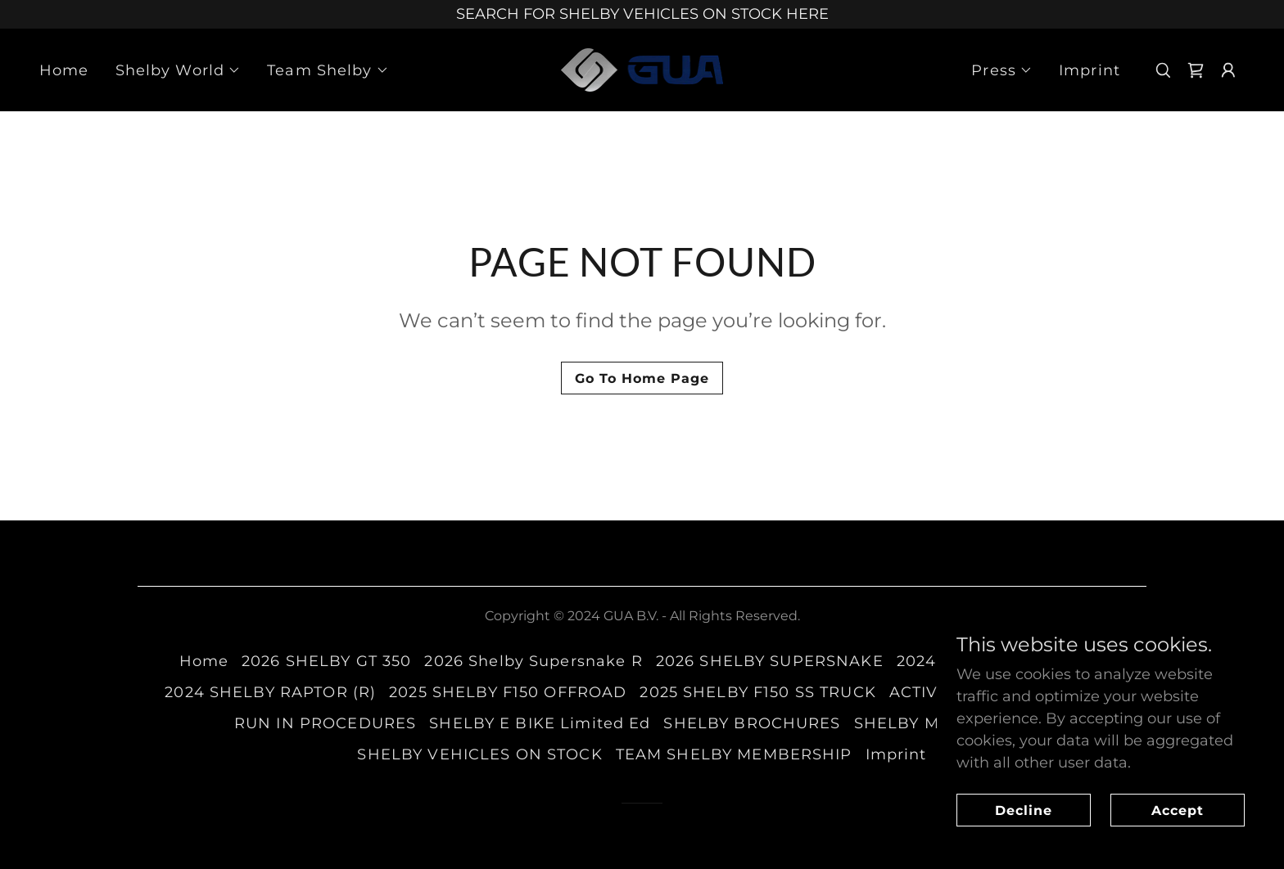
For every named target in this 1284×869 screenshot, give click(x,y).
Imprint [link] (1089, 70)
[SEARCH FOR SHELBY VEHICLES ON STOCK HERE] (642, 14)
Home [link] (64, 70)
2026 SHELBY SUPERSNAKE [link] (770, 661)
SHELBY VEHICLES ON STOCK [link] (479, 754)
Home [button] (204, 661)
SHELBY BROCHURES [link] (751, 723)
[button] (178, 70)
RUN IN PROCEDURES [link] (325, 723)
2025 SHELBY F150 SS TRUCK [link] (757, 692)
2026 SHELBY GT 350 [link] (326, 661)
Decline (1023, 810)
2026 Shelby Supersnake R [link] (533, 661)
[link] (642, 69)
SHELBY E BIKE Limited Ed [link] (539, 723)
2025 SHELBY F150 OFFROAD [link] (507, 692)
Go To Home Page (642, 378)
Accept (1177, 810)
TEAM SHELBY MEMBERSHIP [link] (734, 754)
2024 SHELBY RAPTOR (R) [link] (270, 692)
